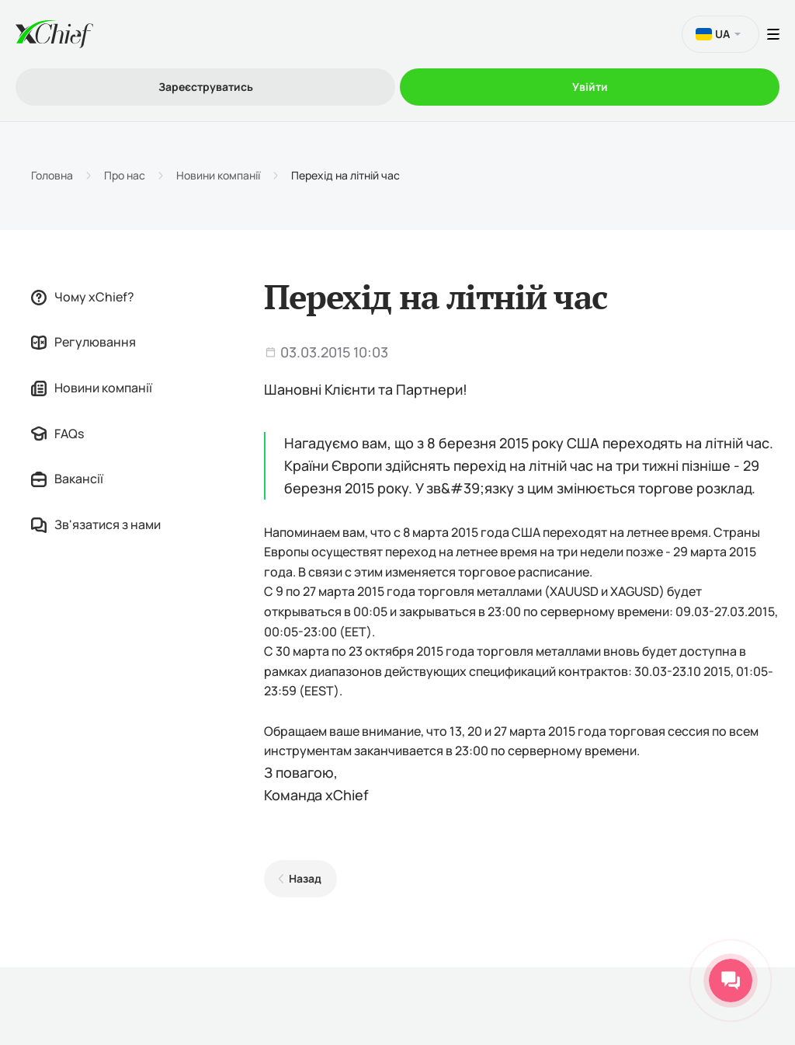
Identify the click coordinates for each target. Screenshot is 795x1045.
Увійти (590, 86)
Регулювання (83, 341)
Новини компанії (218, 176)
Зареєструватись (205, 86)
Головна (52, 176)
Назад (305, 878)
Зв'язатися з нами (96, 524)
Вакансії (67, 478)
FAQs (57, 433)
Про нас (124, 176)
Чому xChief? (82, 296)
